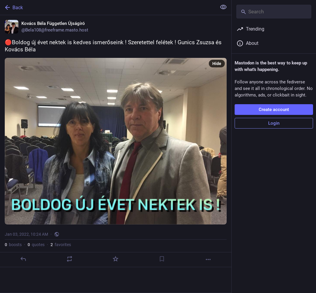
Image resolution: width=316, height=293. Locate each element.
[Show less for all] (223, 7)
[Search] (273, 11)
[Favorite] (115, 258)
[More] (208, 259)
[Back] (107, 7)
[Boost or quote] (69, 258)
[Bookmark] (161, 258)
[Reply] (23, 258)
